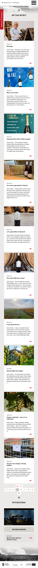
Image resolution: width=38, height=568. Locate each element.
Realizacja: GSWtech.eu (19, 560)
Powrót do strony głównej (20, 6)
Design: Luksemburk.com (19, 558)
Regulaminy (19, 557)
